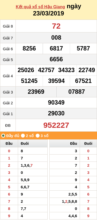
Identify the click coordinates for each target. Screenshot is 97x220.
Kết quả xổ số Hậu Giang (40, 7)
